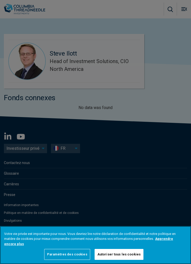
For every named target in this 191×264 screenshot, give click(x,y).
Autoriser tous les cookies (119, 254)
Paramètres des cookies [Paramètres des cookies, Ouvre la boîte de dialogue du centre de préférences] (67, 254)
